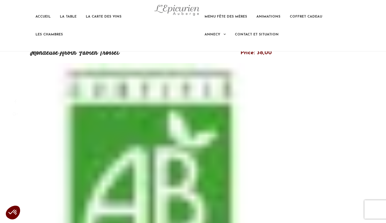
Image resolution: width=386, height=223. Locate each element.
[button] (13, 212)
